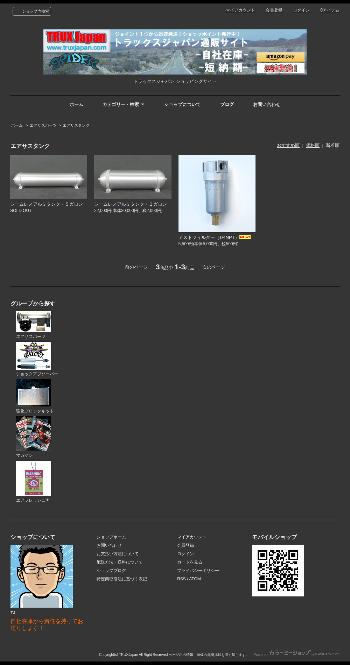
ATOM (195, 578)
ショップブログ (111, 570)
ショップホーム (111, 537)
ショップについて (182, 104)
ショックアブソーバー (37, 359)
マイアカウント (240, 10)
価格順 (313, 145)
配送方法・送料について (120, 562)
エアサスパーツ (43, 125)
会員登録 (274, 10)
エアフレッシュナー (35, 482)
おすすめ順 (288, 145)
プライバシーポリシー (198, 570)
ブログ (227, 104)
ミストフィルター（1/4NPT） (214, 237)
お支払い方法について (118, 553)
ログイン (301, 10)
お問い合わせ (266, 104)
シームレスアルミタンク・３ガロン (130, 204)
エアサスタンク (76, 125)
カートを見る (189, 562)
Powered (297, 655)
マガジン (33, 437)
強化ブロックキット (35, 396)
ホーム (76, 104)
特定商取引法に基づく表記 (122, 578)
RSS (181, 578)
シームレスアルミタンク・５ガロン (46, 204)
